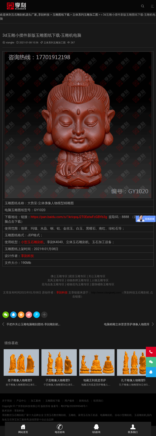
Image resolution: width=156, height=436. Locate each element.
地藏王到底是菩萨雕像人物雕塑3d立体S (108, 380)
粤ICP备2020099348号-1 (74, 406)
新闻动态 (84, 400)
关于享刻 (7, 400)
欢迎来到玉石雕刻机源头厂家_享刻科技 (25, 14)
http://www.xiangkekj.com (106, 292)
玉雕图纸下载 (61, 14)
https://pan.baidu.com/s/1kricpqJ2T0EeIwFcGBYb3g (69, 217)
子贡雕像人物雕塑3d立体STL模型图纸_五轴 (73, 380)
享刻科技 (27, 256)
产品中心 (21, 400)
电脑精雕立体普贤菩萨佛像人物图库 (129, 324)
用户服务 (69, 400)
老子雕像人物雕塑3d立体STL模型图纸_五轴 (35, 380)
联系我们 (98, 400)
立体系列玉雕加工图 (85, 14)
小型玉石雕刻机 (32, 242)
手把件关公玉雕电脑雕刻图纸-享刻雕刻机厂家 (32, 324)
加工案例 (36, 400)
